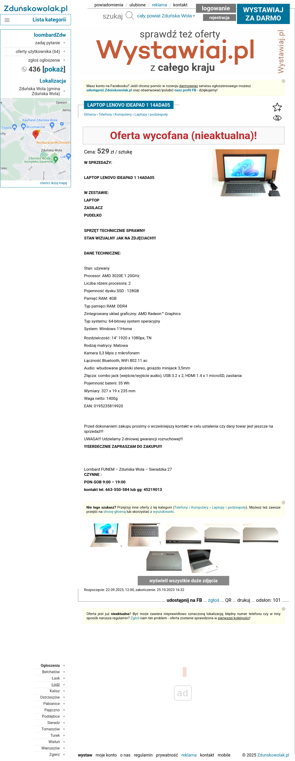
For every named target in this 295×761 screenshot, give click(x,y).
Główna (90, 114)
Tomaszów (51, 729)
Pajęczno (52, 710)
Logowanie (216, 8)
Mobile (224, 755)
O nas (125, 755)
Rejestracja (219, 17)
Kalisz (55, 691)
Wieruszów (50, 748)
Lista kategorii (49, 20)
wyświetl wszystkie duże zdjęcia (184, 580)
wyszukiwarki (163, 512)
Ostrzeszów (50, 697)
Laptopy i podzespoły (151, 114)
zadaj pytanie (47, 42)
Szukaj (129, 15)
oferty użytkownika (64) (38, 51)
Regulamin (143, 755)
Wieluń (54, 742)
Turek (55, 735)
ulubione (137, 4)
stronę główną (114, 512)
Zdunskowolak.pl (273, 755)
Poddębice (51, 716)
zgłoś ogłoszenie (44, 60)
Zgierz (54, 754)
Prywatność (167, 755)
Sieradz (53, 723)
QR (228, 600)
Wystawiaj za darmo (263, 14)
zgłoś (213, 600)
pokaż (53, 69)
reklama (159, 4)
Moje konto (106, 755)
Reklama (189, 755)
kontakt (180, 4)
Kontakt (207, 755)
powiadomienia (109, 4)
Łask (56, 678)
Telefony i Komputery (115, 114)
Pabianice (51, 703)
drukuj (243, 600)
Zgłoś (135, 618)
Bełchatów (51, 672)
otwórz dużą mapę (53, 183)
